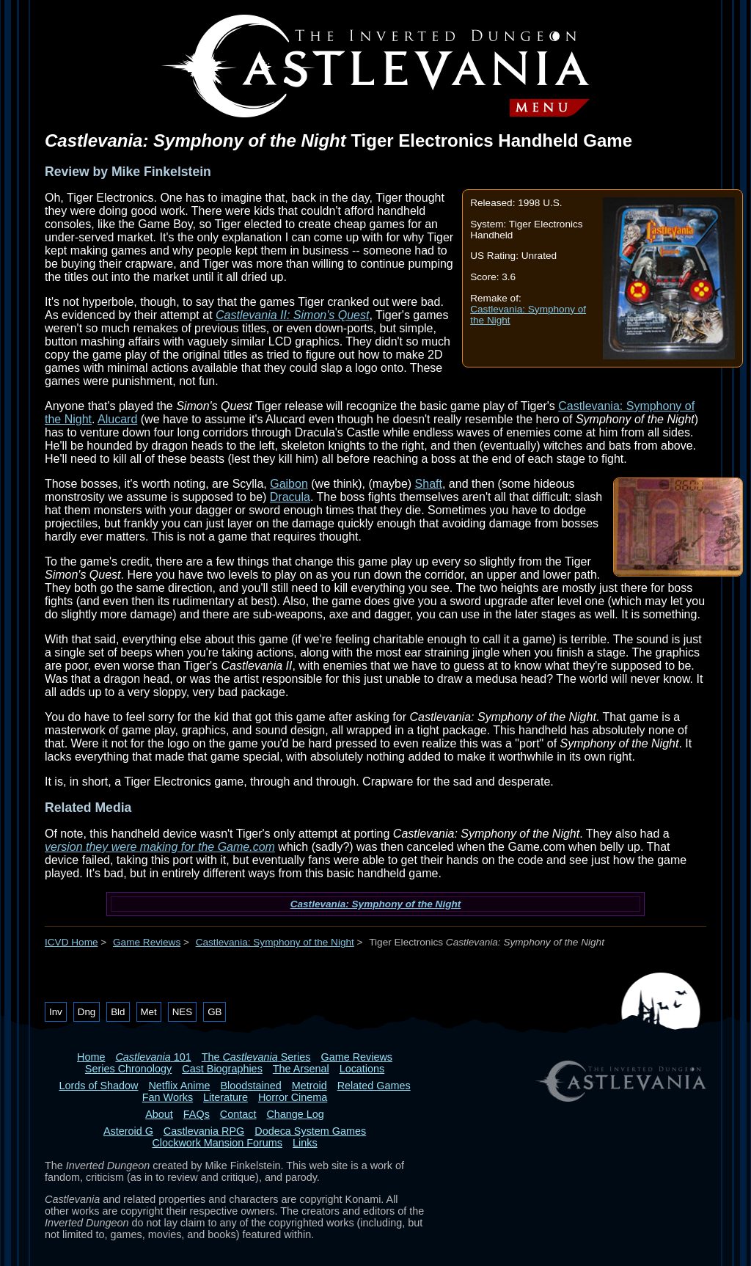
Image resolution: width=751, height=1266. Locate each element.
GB (214, 1011)
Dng (86, 1011)
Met (149, 1011)
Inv (55, 1011)
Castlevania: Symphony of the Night (375, 904)
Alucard (117, 419)
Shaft (428, 484)
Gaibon (289, 484)
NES (182, 1011)
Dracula (290, 497)
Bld (118, 1011)
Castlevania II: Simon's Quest (292, 315)
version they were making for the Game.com (160, 847)
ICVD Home (71, 942)
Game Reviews (146, 942)
